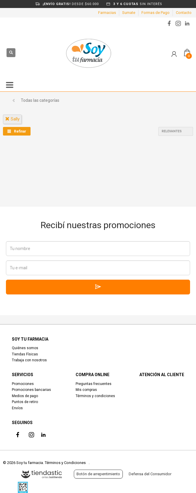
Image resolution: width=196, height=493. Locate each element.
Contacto (184, 12)
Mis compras (86, 390)
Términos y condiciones (95, 396)
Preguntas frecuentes (93, 384)
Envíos (17, 408)
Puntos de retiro (25, 402)
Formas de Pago (155, 12)
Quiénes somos (25, 348)
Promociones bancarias (31, 390)
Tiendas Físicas (25, 354)
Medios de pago (25, 396)
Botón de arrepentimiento (98, 474)
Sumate (128, 12)
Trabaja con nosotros (29, 360)
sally (12, 119)
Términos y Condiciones (65, 462)
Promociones (23, 384)
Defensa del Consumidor (150, 474)
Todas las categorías (40, 100)
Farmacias (107, 12)
